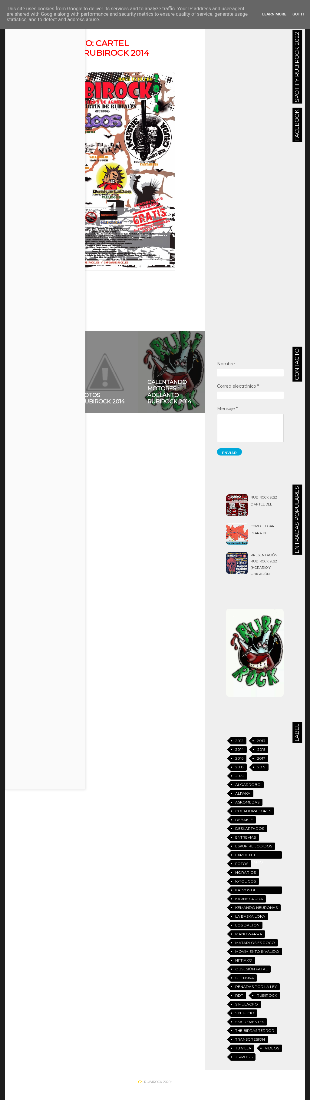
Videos (272, 1048)
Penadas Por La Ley (256, 986)
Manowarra (248, 934)
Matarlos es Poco (255, 942)
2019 (261, 767)
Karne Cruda (249, 898)
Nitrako (243, 960)
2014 (48, 288)
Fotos (241, 863)
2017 (261, 758)
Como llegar (263, 526)
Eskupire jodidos (253, 846)
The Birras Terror (254, 1030)
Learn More (274, 14)
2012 (239, 740)
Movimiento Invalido (257, 951)
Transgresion (250, 1039)
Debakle (244, 819)
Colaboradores (253, 811)
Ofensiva (244, 978)
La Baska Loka (250, 916)
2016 (239, 758)
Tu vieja (243, 1048)
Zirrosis (243, 1057)
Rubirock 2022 (264, 497)
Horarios (245, 872)
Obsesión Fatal (251, 969)
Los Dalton (247, 925)
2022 (239, 776)
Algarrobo (248, 784)
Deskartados (249, 828)
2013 (261, 740)
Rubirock (267, 995)
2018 (239, 767)
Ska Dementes (249, 1021)
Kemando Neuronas (256, 907)
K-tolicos (245, 881)
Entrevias (245, 837)
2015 (261, 749)
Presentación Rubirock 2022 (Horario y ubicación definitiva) (264, 568)
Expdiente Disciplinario (249, 856)
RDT (239, 995)
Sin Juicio (244, 1013)
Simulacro (246, 1004)
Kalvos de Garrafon (246, 891)
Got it (298, 14)
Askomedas (247, 802)
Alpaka (242, 793)
